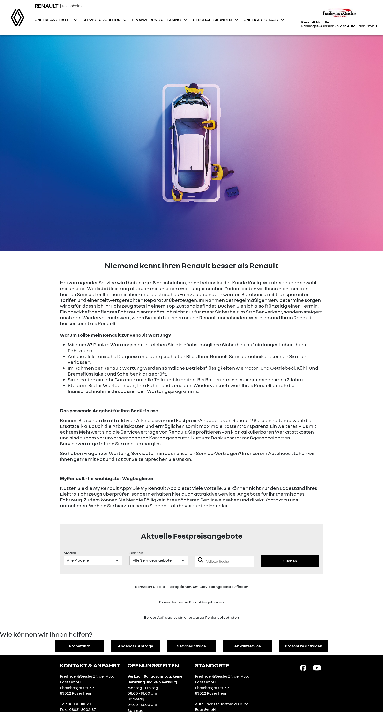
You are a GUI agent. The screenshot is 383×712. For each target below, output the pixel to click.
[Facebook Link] (303, 667)
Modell (70, 552)
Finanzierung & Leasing (157, 19)
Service (136, 552)
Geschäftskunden (213, 19)
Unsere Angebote (53, 19)
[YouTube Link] (317, 667)
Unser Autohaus (261, 19)
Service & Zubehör (102, 19)
